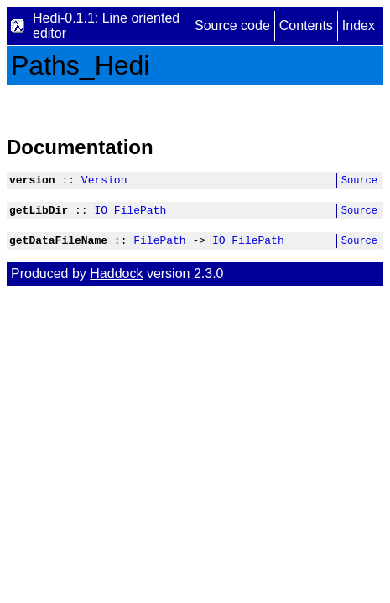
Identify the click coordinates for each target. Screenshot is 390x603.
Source (359, 182)
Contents (306, 25)
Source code (232, 25)
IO (100, 214)
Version (104, 181)
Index (358, 25)
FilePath (140, 214)
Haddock (116, 281)
